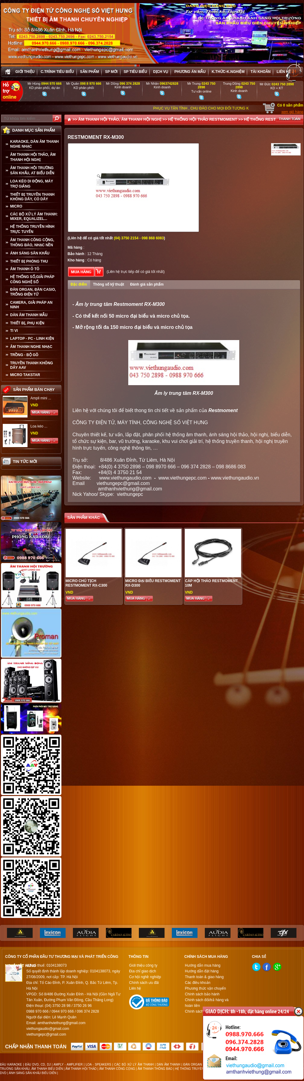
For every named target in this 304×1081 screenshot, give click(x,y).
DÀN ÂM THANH (168, 1064)
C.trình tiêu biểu (57, 72)
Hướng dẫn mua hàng (202, 965)
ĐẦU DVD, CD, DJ (38, 1064)
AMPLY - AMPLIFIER (68, 1064)
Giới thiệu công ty (143, 965)
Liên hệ (283, 72)
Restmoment (223, 410)
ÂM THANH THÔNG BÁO (155, 1068)
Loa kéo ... (39, 426)
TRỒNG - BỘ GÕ (24, 355)
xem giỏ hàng (292, 112)
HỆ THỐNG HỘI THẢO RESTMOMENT (202, 119)
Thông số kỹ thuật (108, 284)
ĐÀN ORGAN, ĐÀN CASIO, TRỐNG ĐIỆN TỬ (33, 291)
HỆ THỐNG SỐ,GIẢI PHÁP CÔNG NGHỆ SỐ (32, 279)
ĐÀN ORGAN (192, 1064)
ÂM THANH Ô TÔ (25, 269)
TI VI (14, 331)
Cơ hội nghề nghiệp (145, 977)
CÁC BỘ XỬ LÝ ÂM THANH (134, 1064)
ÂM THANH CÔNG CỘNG (117, 1068)
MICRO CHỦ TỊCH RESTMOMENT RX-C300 (86, 583)
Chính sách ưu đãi (144, 983)
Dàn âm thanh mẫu (28, 315)
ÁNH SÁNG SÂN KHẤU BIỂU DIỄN (32, 1073)
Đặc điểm (79, 284)
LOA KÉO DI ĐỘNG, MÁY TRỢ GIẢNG (31, 183)
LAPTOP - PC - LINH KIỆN (32, 338)
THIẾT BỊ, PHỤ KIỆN (27, 323)
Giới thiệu (24, 72)
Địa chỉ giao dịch (142, 971)
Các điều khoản (197, 983)
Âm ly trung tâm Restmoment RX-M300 (120, 304)
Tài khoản (260, 72)
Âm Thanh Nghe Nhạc (31, 347)
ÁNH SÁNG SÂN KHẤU (30, 253)
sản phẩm (89, 72)
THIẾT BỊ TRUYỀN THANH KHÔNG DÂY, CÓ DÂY (32, 196)
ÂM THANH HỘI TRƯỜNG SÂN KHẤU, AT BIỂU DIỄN (32, 170)
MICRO (16, 206)
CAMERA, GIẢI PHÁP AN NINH (31, 304)
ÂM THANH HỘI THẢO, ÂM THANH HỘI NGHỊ (33, 157)
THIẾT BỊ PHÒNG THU (29, 261)
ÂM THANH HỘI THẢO (80, 1068)
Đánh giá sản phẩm (147, 284)
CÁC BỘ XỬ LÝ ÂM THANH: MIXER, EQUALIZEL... (34, 216)
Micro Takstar (25, 375)
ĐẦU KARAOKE (11, 1064)
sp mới (111, 72)
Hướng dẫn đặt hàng (201, 971)
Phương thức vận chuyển (205, 988)
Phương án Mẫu (189, 72)
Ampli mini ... (41, 398)
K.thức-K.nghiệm (228, 72)
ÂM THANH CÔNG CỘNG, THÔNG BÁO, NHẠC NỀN (32, 242)
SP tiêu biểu (135, 72)
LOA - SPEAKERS (98, 1064)
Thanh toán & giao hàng (204, 977)
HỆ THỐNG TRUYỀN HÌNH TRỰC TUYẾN (32, 229)
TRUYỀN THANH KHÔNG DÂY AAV (31, 365)
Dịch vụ (160, 72)
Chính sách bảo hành (202, 994)
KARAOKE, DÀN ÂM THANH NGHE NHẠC (34, 144)
